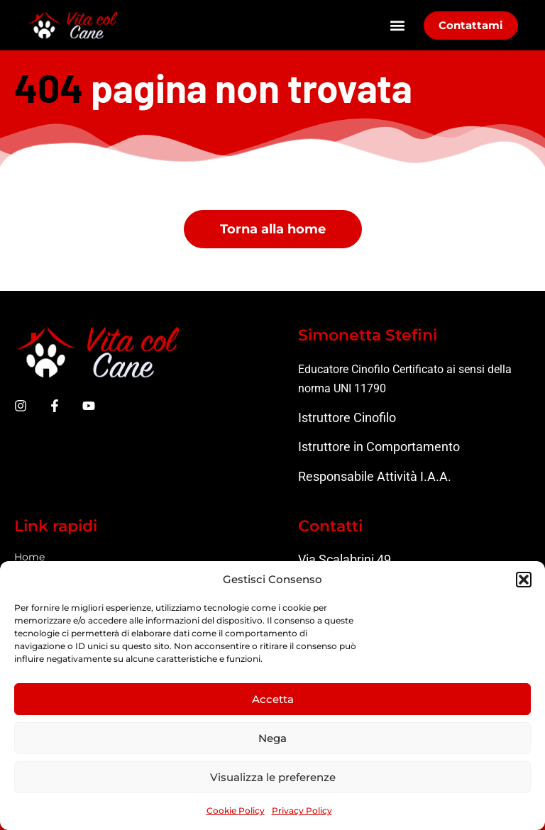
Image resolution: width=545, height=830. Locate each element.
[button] (524, 579)
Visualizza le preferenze (273, 777)
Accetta (273, 699)
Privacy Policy (302, 810)
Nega (272, 738)
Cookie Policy (236, 810)
